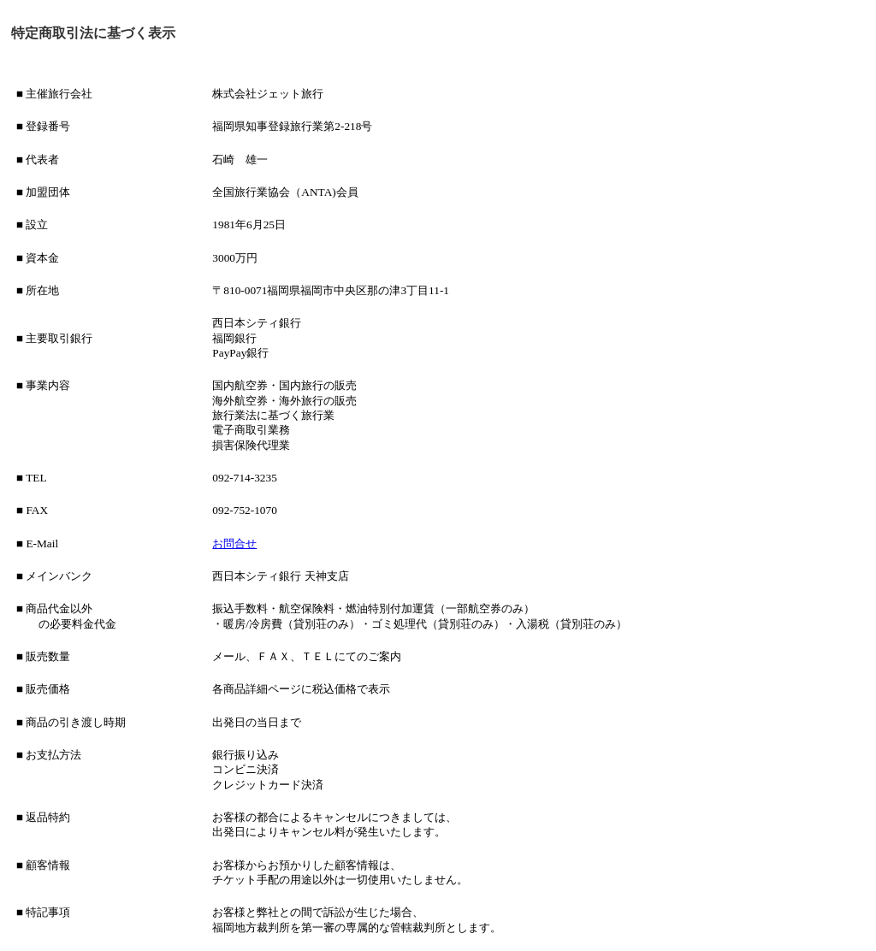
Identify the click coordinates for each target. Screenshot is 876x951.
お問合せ (234, 543)
